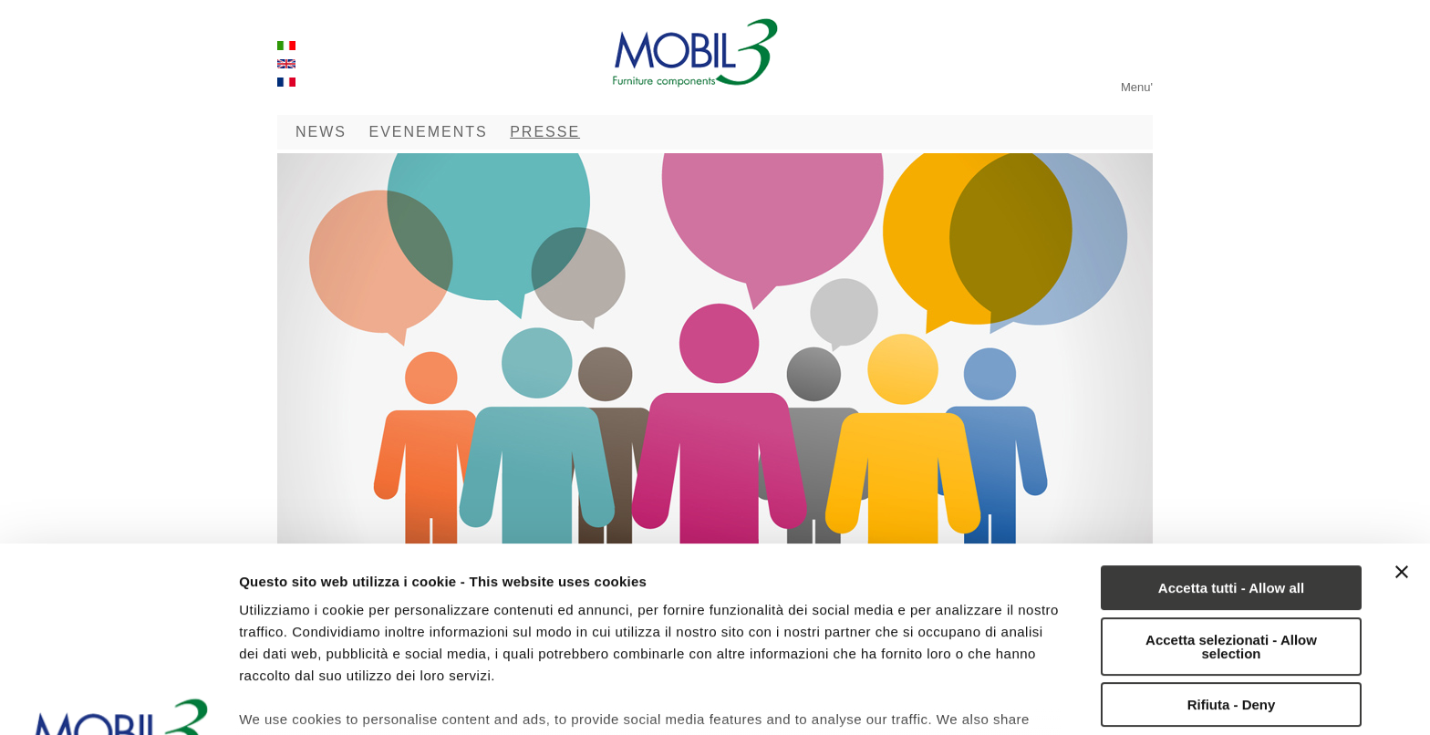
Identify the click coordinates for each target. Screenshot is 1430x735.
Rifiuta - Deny (1231, 520)
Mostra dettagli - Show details (337, 699)
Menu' (1137, 87)
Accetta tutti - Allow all (1231, 403)
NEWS (321, 132)
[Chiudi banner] (1401, 387)
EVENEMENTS (427, 132)
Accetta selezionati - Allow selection (1231, 462)
